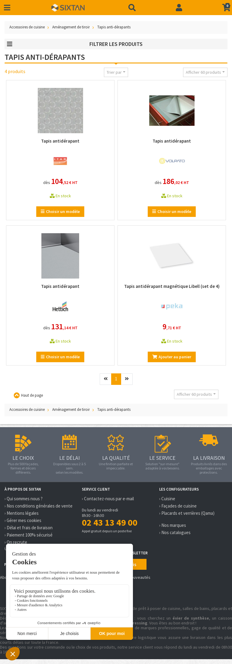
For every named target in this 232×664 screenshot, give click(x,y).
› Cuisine (167, 498)
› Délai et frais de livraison (29, 527)
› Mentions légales (22, 513)
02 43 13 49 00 (109, 522)
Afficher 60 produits (203, 72)
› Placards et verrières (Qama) (186, 513)
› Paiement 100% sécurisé (29, 535)
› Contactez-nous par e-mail (108, 498)
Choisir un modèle (60, 211)
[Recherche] (132, 7)
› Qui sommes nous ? (24, 498)
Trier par (114, 72)
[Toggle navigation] (7, 7)
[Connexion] (179, 7)
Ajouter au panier (171, 356)
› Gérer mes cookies (23, 520)
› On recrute (16, 542)
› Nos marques (172, 525)
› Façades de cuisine (178, 506)
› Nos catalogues (175, 532)
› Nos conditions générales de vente (38, 506)
